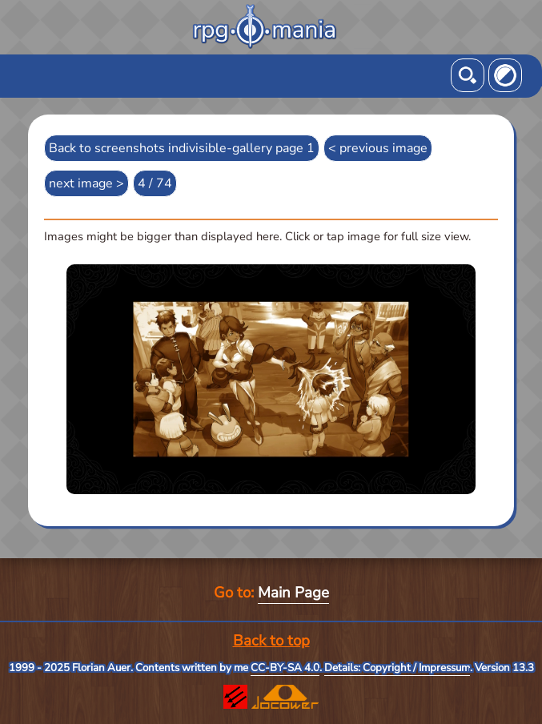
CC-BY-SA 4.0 (285, 668)
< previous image (378, 148)
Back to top (271, 640)
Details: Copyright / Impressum (397, 668)
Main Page (293, 592)
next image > (86, 183)
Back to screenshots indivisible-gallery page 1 (182, 148)
